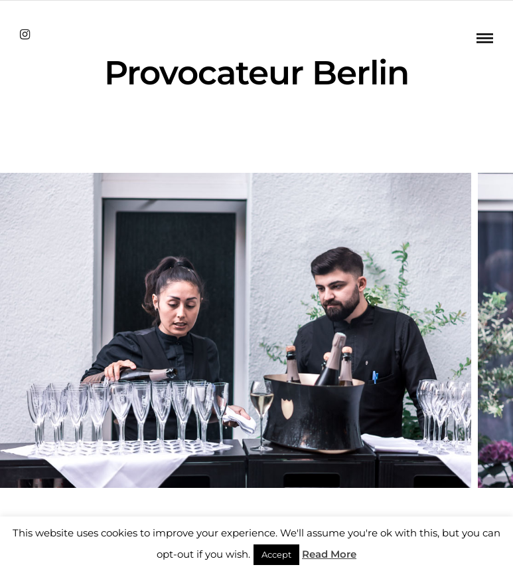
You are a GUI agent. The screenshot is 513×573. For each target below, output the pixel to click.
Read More (329, 554)
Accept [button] (276, 554)
